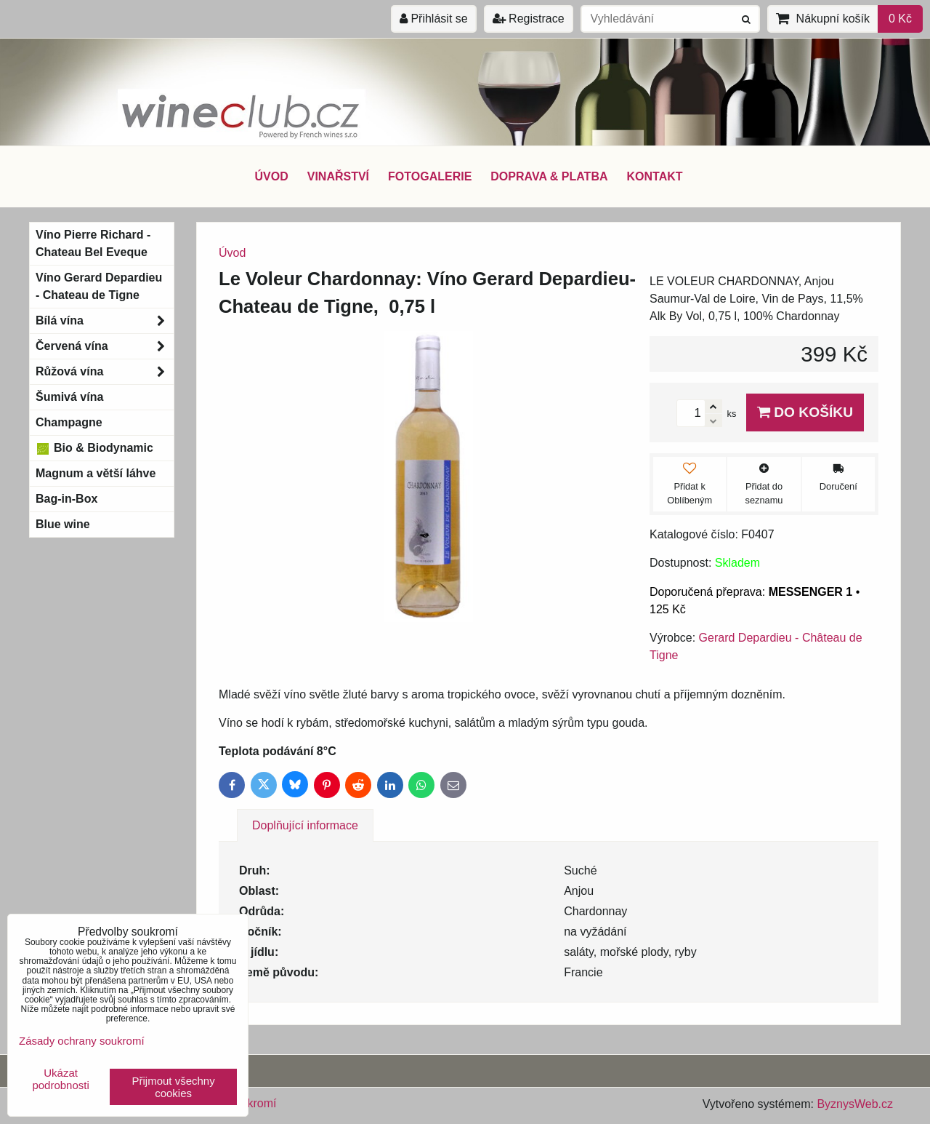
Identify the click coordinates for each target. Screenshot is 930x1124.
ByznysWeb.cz (855, 1104)
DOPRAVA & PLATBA (548, 176)
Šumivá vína (69, 397)
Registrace (529, 18)
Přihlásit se (434, 18)
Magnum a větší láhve (95, 473)
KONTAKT (655, 176)
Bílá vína (105, 320)
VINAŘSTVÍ (338, 176)
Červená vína (105, 346)
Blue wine (63, 524)
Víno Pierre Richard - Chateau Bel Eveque (93, 243)
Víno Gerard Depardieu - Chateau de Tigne (99, 286)
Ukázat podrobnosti (60, 1079)
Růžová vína (105, 371)
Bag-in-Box (66, 499)
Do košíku (805, 412)
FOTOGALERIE (430, 176)
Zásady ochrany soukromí (82, 1041)
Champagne (69, 422)
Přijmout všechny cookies (173, 1087)
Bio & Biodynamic (94, 448)
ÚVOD (271, 176)
